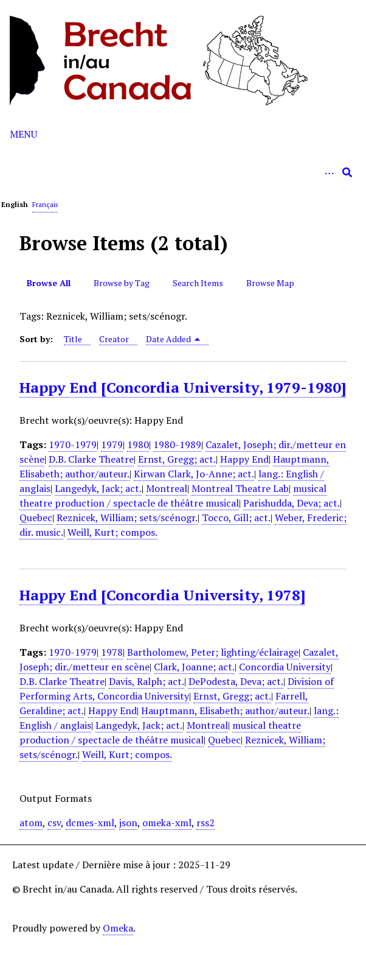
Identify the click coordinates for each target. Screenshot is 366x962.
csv (54, 822)
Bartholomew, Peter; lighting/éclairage (213, 652)
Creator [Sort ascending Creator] (114, 339)
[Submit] (347, 172)
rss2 (205, 822)
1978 (112, 652)
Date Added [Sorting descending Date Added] (173, 339)
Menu (23, 134)
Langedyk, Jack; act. (98, 488)
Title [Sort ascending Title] (73, 339)
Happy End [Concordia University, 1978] (162, 595)
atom (31, 822)
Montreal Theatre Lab (240, 488)
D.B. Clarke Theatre (91, 459)
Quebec (35, 517)
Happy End (244, 459)
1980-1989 (177, 444)
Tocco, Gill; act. (236, 517)
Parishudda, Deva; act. (291, 503)
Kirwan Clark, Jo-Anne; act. (194, 473)
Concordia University (285, 666)
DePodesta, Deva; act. (235, 681)
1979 (112, 444)
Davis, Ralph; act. (146, 681)
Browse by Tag (122, 283)
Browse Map (270, 283)
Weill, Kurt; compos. (112, 532)
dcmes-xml (90, 822)
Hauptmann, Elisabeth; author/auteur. (225, 710)
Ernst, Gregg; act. (177, 459)
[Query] (183, 172)
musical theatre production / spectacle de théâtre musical (172, 496)
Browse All (49, 283)
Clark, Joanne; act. (194, 666)
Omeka (118, 928)
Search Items (198, 283)
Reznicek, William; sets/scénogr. (127, 517)
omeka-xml (167, 822)
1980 (138, 444)
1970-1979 (73, 444)
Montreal (166, 488)
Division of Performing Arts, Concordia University (176, 689)
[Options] (329, 172)
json (128, 822)
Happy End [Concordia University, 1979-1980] (182, 387)
